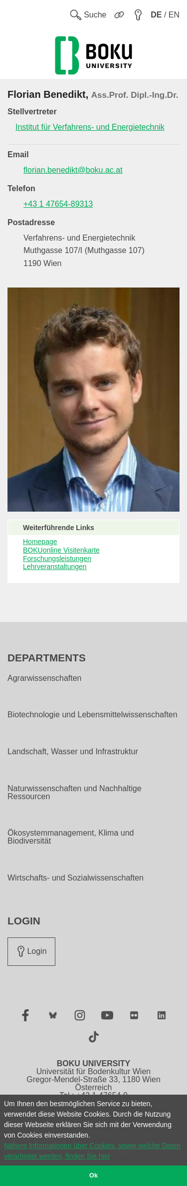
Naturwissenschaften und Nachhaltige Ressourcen (74, 793)
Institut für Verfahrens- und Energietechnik (90, 127)
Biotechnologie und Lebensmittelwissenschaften (92, 715)
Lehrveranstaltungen (55, 567)
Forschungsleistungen (57, 559)
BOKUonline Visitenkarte (61, 550)
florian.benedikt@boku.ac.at (73, 170)
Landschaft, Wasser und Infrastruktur (72, 752)
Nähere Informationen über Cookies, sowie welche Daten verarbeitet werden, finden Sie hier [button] (92, 1151)
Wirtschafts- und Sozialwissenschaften (75, 878)
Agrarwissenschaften (44, 678)
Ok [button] (93, 1175)
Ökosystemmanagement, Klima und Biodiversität (70, 837)
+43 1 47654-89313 (58, 204)
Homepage (40, 542)
